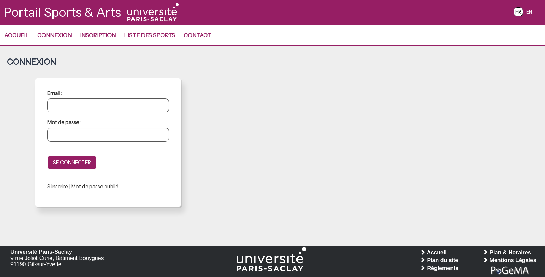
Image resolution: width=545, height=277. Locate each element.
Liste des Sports (149, 35)
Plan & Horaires (506, 252)
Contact (197, 35)
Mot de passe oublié (95, 186)
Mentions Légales (509, 260)
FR (518, 12)
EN (529, 12)
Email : (54, 93)
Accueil (16, 35)
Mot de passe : (64, 122)
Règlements (439, 268)
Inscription (98, 35)
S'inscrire (57, 186)
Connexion (54, 35)
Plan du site (439, 260)
